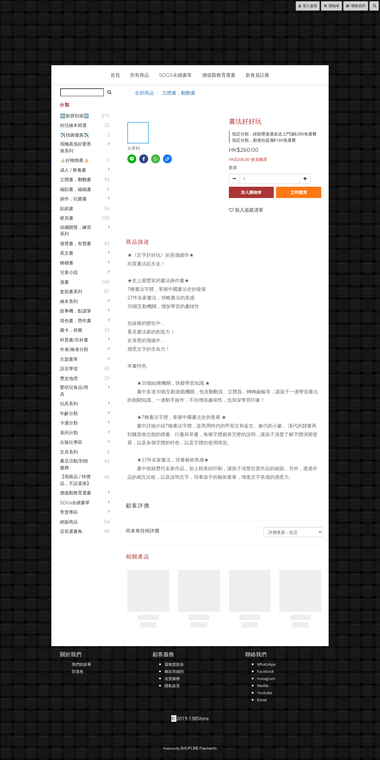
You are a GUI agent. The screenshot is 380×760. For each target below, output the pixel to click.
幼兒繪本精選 (73, 125)
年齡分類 (69, 413)
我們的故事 (81, 664)
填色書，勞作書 (75, 320)
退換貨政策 (174, 664)
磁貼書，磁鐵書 (75, 189)
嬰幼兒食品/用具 (74, 390)
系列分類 (69, 432)
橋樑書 (66, 263)
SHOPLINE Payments (198, 748)
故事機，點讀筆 (75, 311)
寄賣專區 (69, 512)
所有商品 (139, 75)
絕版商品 (69, 522)
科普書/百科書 (74, 340)
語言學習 (69, 368)
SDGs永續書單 (175, 75)
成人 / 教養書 (73, 170)
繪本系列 (69, 301)
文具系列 (69, 452)
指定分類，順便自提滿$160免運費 (264, 140)
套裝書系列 (71, 291)
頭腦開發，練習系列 (75, 230)
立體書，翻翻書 (75, 179)
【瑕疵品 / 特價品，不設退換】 (75, 480)
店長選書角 (71, 531)
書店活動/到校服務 (74, 464)
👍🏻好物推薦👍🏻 (74, 160)
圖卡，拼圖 (71, 330)
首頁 (115, 75)
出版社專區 (71, 442)
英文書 (66, 253)
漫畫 (64, 282)
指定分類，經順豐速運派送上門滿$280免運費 (274, 134)
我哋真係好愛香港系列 (75, 147)
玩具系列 (69, 403)
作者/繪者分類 (74, 349)
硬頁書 (66, 218)
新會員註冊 (257, 75)
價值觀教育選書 (218, 75)
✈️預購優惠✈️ (74, 135)
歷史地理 (69, 378)
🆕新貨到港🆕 (74, 116)
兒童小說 (69, 272)
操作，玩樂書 (73, 199)
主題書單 (69, 359)
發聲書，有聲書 (75, 243)
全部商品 (144, 93)
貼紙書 (66, 208)
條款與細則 (174, 671)
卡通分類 (69, 423)
